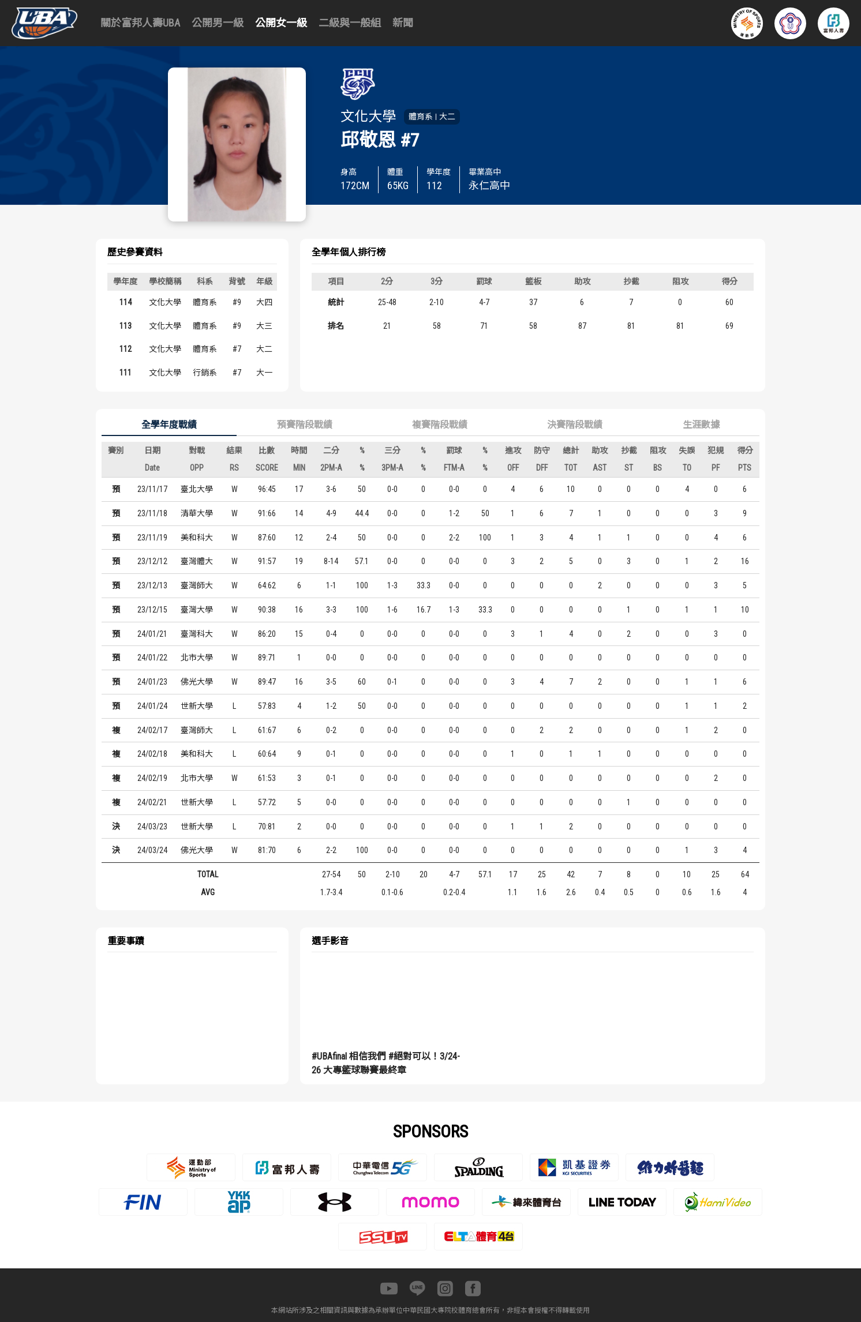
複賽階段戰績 (439, 424)
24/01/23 (152, 681)
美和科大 (197, 537)
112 (125, 349)
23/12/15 (152, 609)
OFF (513, 467)
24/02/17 (152, 730)
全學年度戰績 (169, 424)
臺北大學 (197, 489)
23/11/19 (152, 537)
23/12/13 (152, 585)
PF (716, 467)
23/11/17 (152, 489)
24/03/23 (152, 826)
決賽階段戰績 (574, 424)
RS (234, 467)
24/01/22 (152, 657)
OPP (197, 467)
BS (657, 467)
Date (152, 467)
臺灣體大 (197, 561)
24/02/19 (152, 778)
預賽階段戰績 (304, 424)
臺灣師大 (197, 585)
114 (125, 302)
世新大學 (197, 706)
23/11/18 (152, 513)
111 (125, 372)
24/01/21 (152, 634)
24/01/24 (152, 706)
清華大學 (197, 513)
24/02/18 (152, 753)
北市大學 (197, 657)
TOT (570, 467)
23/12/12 (152, 561)
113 (125, 325)
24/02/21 (152, 802)
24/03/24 (152, 850)
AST (600, 467)
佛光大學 (197, 681)
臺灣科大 (197, 634)
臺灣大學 (197, 609)
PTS (744, 467)
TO (687, 467)
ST (628, 467)
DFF (542, 467)
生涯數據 (701, 424)
